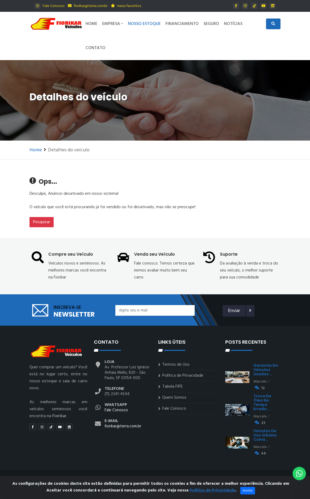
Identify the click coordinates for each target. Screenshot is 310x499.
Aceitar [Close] (248, 495)
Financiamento (182, 23)
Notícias (233, 23)
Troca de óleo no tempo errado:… (262, 402)
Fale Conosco (50, 6)
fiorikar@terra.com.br (88, 6)
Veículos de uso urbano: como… (265, 435)
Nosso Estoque (144, 23)
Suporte (229, 254)
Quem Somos (174, 397)
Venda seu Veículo (154, 254)
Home (91, 23)
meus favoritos (126, 6)
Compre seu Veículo (70, 254)
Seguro (211, 23)
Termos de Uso (176, 364)
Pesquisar (41, 222)
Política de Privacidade (182, 375)
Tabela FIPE (172, 386)
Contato (95, 48)
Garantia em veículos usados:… (265, 370)
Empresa (112, 23)
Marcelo (260, 382)
